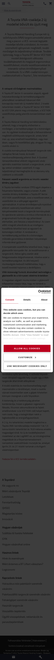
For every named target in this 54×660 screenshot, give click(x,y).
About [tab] (44, 299)
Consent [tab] (9, 299)
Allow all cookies (27, 348)
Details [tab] (27, 299)
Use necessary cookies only (27, 366)
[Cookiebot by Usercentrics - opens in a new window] (38, 292)
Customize (27, 357)
